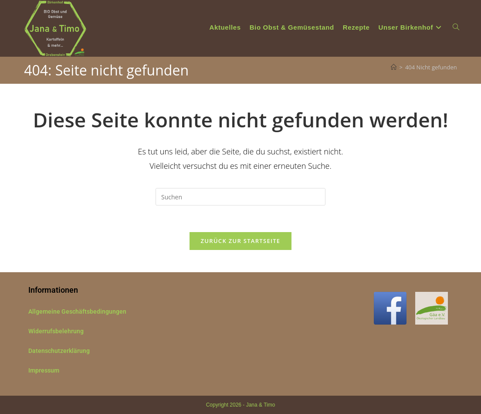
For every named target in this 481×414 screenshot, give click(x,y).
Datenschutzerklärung (59, 350)
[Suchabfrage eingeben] (240, 196)
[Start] (393, 67)
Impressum (43, 370)
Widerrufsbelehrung (56, 331)
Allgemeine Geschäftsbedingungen (77, 311)
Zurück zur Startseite (241, 241)
